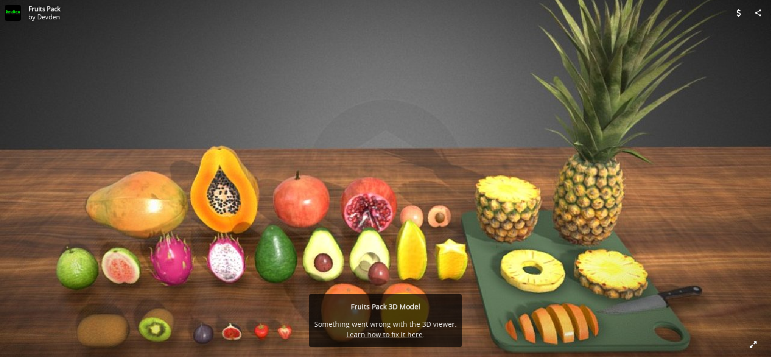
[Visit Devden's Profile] (13, 13)
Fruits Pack (44, 8)
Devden (48, 16)
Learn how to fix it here (384, 334)
